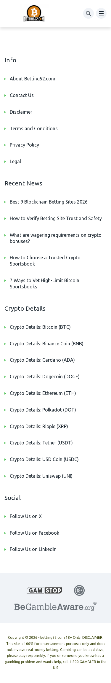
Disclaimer (21, 112)
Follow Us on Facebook (34, 533)
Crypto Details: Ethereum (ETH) (43, 393)
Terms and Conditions (34, 128)
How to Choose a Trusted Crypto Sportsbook (45, 260)
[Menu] (101, 13)
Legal (15, 161)
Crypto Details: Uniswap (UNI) (41, 476)
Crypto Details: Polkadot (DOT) (43, 409)
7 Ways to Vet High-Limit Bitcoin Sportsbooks (44, 283)
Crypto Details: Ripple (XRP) (39, 426)
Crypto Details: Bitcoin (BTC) (40, 327)
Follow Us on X (26, 516)
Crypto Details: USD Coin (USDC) (44, 459)
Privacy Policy (24, 144)
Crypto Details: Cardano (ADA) (42, 360)
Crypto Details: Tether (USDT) (41, 442)
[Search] (88, 13)
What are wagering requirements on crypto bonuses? (56, 238)
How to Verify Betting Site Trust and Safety (56, 218)
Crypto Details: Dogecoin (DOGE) (45, 376)
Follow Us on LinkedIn (33, 549)
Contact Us (22, 95)
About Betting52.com (32, 78)
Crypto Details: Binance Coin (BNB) (46, 343)
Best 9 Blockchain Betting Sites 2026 (49, 201)
